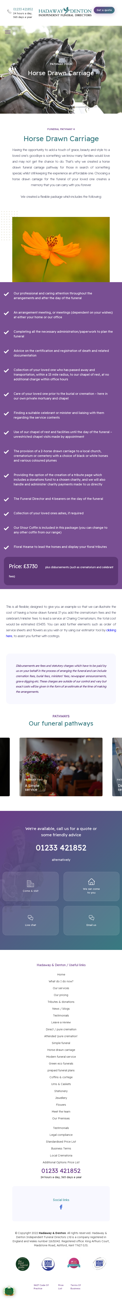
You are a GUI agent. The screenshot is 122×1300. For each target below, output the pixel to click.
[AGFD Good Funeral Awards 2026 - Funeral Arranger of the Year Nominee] (9, 1291)
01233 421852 (61, 1170)
